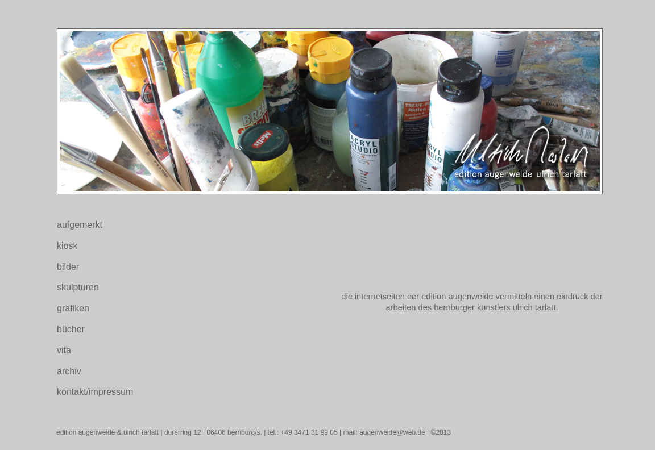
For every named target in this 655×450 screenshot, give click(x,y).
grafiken (73, 308)
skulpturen (78, 287)
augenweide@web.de (392, 432)
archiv (69, 371)
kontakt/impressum (95, 392)
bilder (68, 267)
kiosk (67, 246)
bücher (71, 329)
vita (64, 350)
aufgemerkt (79, 225)
